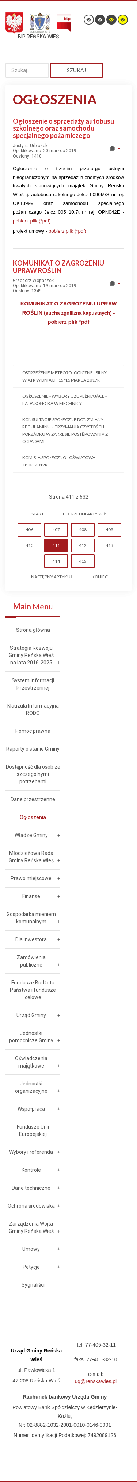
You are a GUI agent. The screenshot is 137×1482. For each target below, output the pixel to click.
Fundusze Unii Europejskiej (33, 1130)
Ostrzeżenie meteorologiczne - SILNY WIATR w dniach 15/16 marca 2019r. (64, 376)
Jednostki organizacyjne (31, 1087)
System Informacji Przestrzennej (33, 684)
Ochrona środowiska (31, 1206)
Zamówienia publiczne (31, 961)
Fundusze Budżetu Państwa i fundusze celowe (33, 990)
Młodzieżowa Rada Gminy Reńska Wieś (31, 856)
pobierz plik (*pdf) (32, 221)
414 (56, 561)
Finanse (31, 896)
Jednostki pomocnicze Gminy (31, 1036)
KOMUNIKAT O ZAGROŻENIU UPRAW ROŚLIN (58, 266)
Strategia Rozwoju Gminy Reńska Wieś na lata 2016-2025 (31, 655)
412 (83, 545)
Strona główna (33, 630)
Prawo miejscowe (31, 878)
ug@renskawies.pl (96, 1381)
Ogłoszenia (33, 817)
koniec (100, 576)
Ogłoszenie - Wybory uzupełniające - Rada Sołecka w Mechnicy (64, 399)
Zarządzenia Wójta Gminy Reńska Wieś (31, 1227)
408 (83, 529)
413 (109, 545)
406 (29, 529)
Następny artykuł (52, 576)
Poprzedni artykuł (84, 514)
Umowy (31, 1249)
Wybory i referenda (31, 1152)
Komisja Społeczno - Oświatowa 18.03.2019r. (58, 461)
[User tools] (115, 148)
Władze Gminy (31, 835)
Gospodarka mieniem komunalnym (31, 917)
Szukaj (76, 70)
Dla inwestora (31, 939)
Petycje (31, 1267)
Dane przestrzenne (33, 799)
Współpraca (31, 1109)
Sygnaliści (33, 1285)
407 (56, 529)
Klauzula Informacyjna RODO (33, 709)
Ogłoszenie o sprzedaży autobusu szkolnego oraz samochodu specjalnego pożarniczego (63, 128)
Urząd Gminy (31, 1015)
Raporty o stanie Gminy (33, 749)
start (37, 514)
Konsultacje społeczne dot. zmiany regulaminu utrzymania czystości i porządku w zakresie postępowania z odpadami (65, 430)
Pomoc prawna (32, 731)
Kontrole (31, 1170)
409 (109, 529)
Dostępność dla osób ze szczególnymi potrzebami (33, 774)
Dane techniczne (31, 1188)
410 (29, 545)
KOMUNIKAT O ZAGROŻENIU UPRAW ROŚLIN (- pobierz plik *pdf (68, 313)
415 (83, 561)
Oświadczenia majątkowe (31, 1062)
